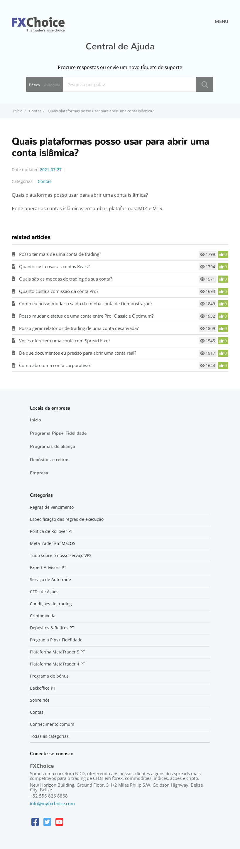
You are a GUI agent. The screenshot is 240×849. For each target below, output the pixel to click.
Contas (35, 111)
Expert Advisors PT (48, 567)
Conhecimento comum (52, 724)
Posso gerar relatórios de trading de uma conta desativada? (78, 328)
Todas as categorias (49, 736)
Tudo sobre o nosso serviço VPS (61, 555)
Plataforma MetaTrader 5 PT (57, 652)
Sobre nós (40, 700)
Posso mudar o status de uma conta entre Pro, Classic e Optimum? (86, 316)
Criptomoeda (42, 615)
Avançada (52, 84)
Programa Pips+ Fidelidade (58, 433)
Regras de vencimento (52, 507)
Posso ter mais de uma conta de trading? (60, 254)
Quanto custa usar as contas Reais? (54, 266)
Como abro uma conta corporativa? (54, 365)
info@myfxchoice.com (52, 803)
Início (35, 420)
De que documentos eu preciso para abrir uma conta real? (77, 353)
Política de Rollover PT (51, 531)
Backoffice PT (42, 688)
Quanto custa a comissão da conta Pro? (58, 291)
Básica (34, 84)
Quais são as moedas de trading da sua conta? (65, 279)
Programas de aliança (52, 446)
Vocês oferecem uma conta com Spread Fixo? (64, 340)
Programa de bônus (49, 676)
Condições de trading (51, 603)
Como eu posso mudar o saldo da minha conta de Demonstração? (85, 303)
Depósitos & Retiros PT (52, 628)
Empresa (39, 473)
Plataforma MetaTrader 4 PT (57, 664)
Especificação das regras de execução (67, 519)
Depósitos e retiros (50, 460)
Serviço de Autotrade (50, 579)
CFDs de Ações (44, 591)
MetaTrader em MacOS (52, 543)
